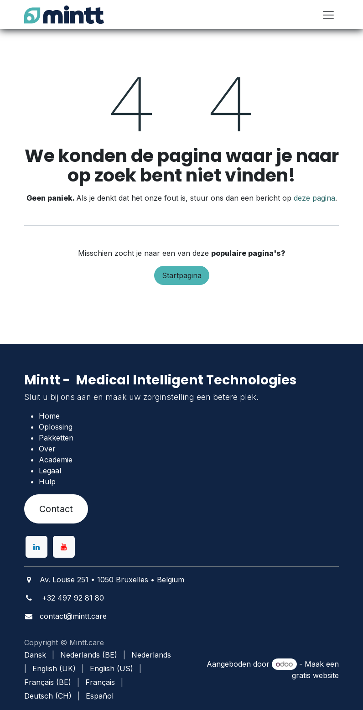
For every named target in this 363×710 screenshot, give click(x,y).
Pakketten (56, 437)
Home (49, 415)
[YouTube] (64, 547)
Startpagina (182, 275)
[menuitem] (35, 655)
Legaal (50, 470)
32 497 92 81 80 (75, 597)
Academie (56, 459)
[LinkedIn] (36, 547)
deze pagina (314, 197)
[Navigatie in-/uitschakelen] (328, 15)
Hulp (47, 481)
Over (47, 448)
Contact (56, 508)
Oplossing (56, 426)
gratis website (315, 675)
